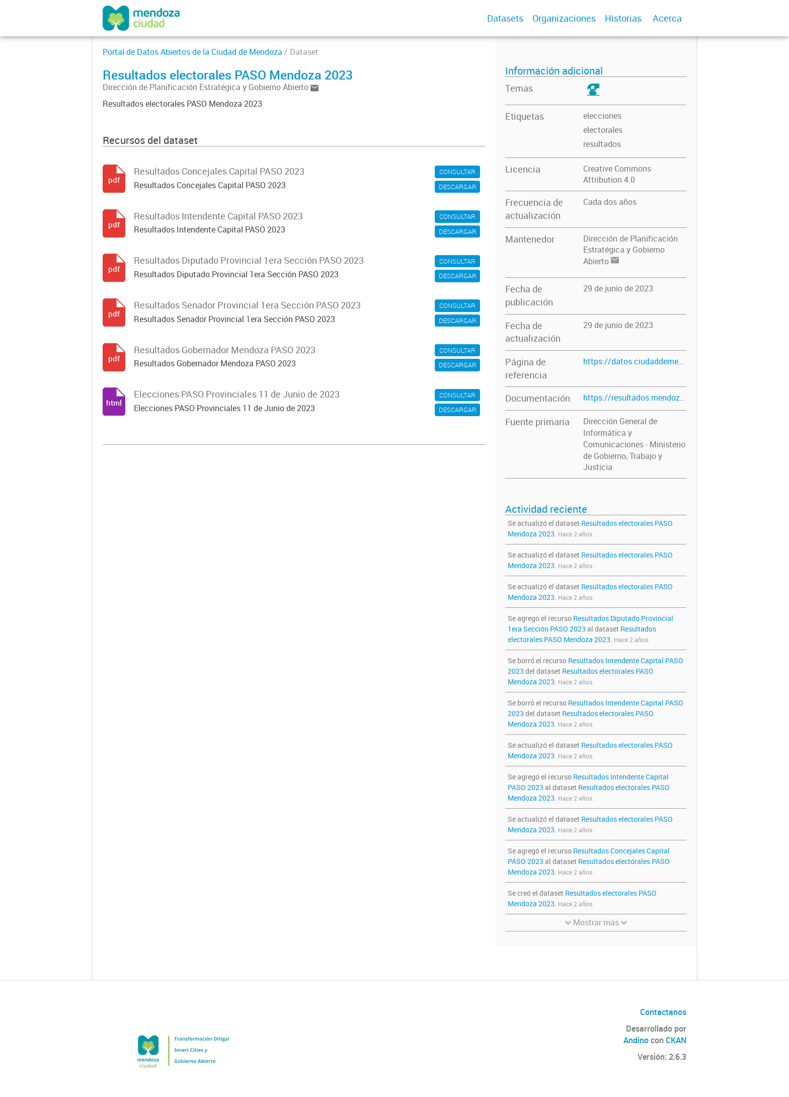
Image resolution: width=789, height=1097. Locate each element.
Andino (636, 1040)
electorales (602, 129)
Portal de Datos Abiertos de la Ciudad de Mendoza (192, 51)
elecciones (602, 115)
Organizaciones (564, 18)
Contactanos (663, 1011)
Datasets (505, 18)
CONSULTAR (457, 171)
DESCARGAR (458, 186)
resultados (602, 143)
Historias (623, 18)
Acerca (667, 18)
